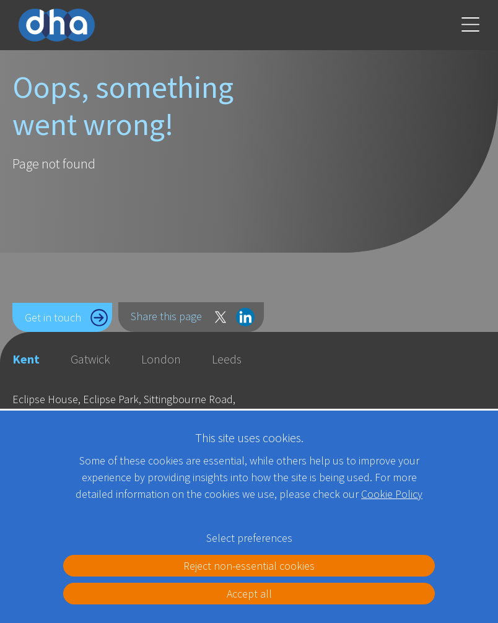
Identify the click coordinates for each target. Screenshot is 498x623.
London (161, 359)
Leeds (227, 359)
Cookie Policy (391, 494)
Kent (26, 359)
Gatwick (90, 359)
